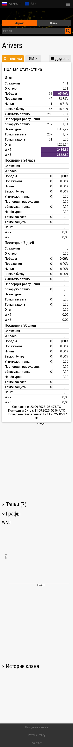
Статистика (13, 58)
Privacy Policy (36, 735)
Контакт (37, 743)
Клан (53, 23)
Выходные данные (36, 727)
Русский (10, 4)
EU (29, 4)
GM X (33, 58)
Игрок (19, 23)
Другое (59, 58)
